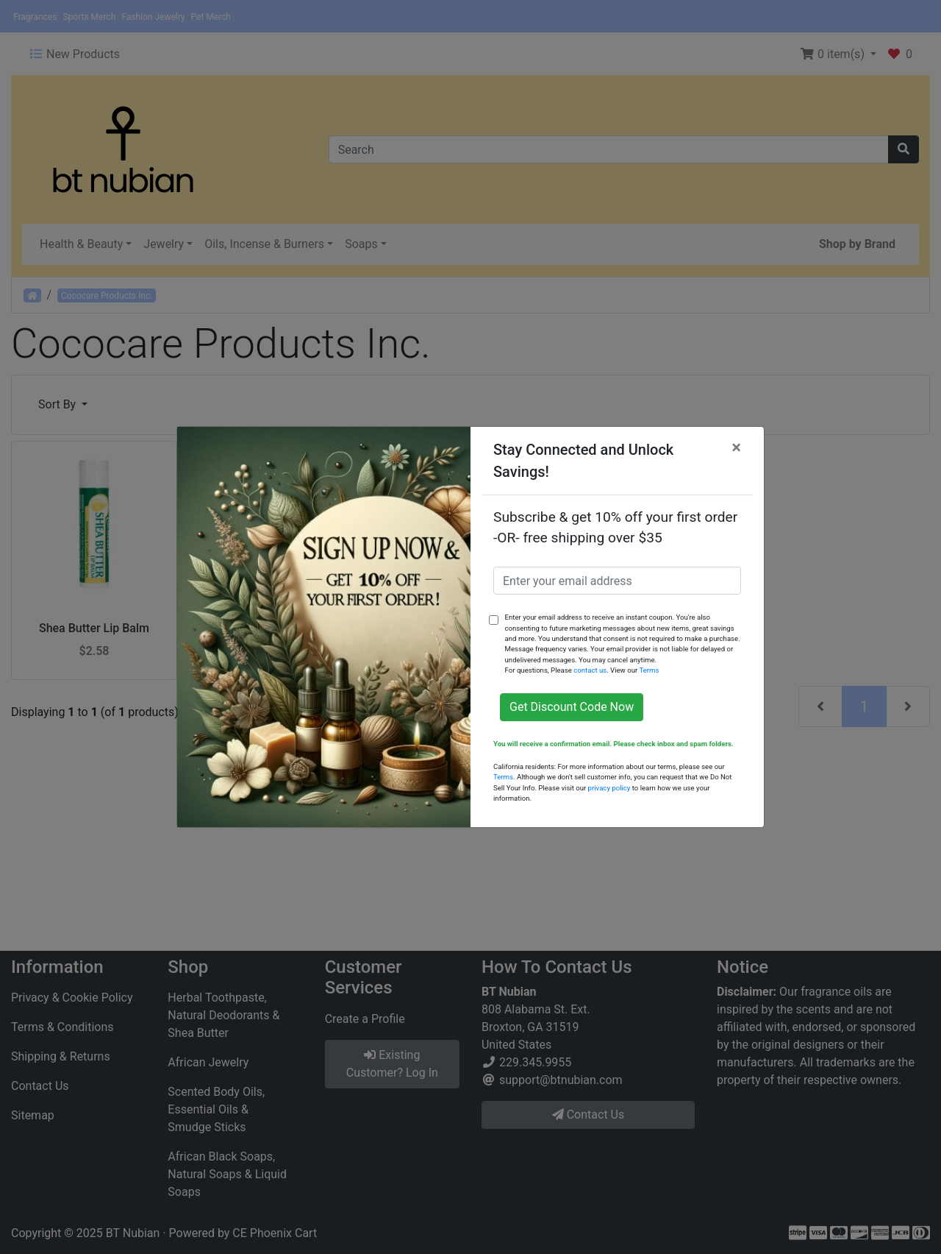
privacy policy (609, 788)
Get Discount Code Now (571, 707)
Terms (649, 670)
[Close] (736, 447)
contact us (590, 670)
